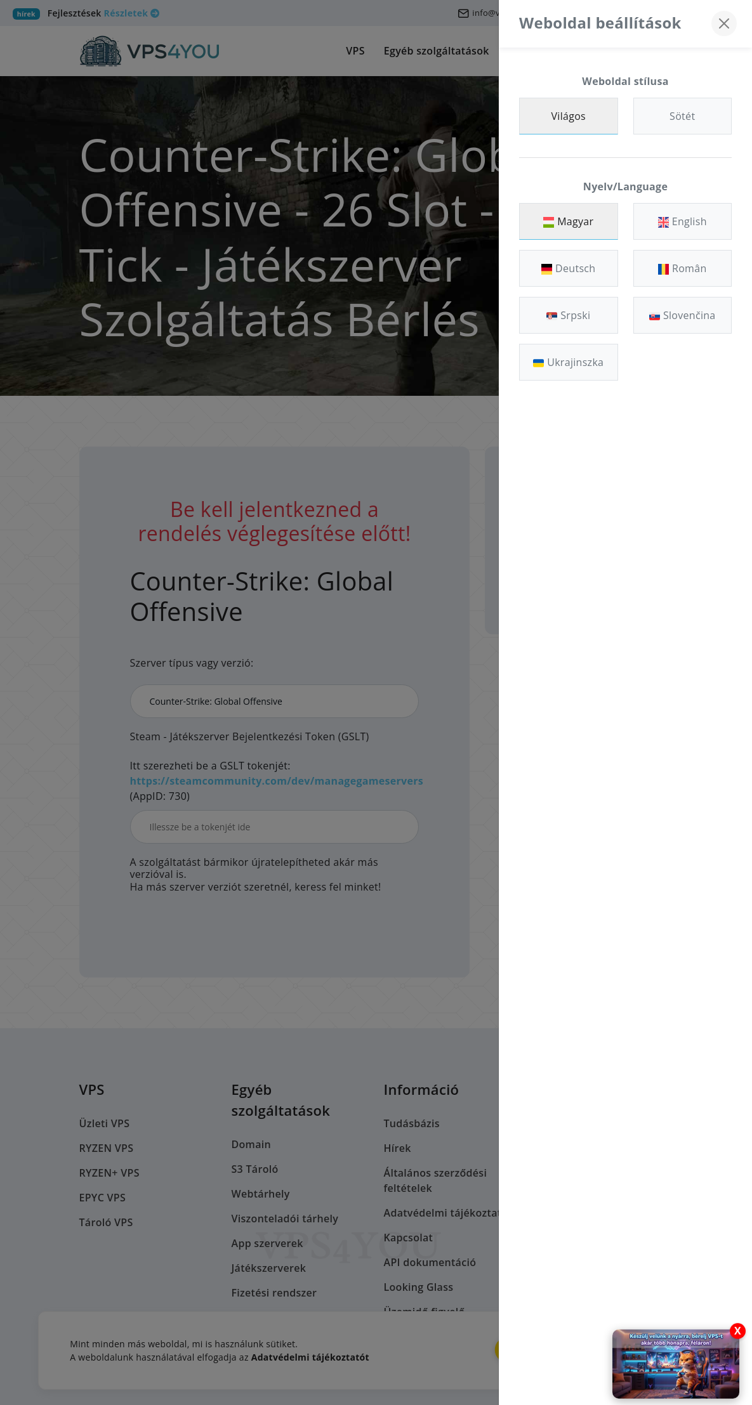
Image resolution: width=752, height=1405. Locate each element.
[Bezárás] (724, 23)
